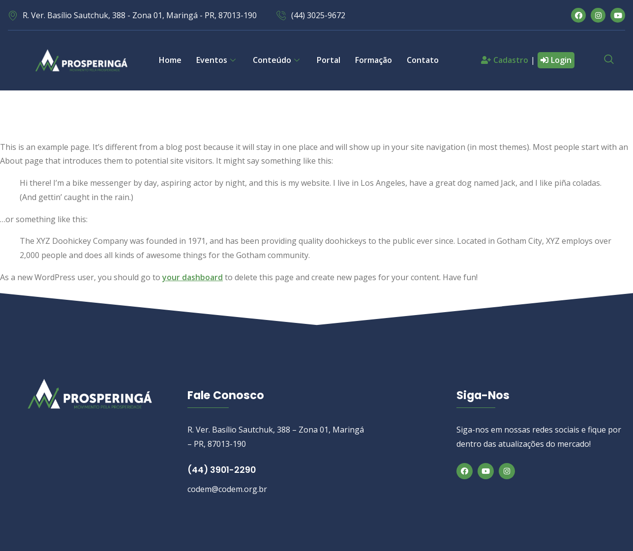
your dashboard (192, 277)
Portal (328, 60)
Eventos (217, 60)
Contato (423, 60)
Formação (373, 60)
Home (170, 60)
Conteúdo (277, 60)
